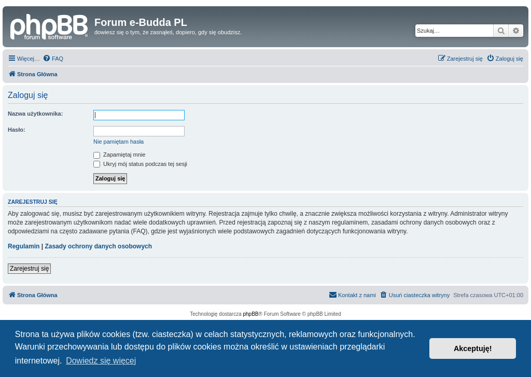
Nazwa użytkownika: (35, 113)
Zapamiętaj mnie (119, 154)
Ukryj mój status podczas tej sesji (140, 164)
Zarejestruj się (29, 268)
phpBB (251, 314)
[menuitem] (53, 58)
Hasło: (16, 130)
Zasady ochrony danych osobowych (98, 246)
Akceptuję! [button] (473, 348)
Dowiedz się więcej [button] (101, 360)
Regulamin (23, 246)
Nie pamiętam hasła (118, 141)
